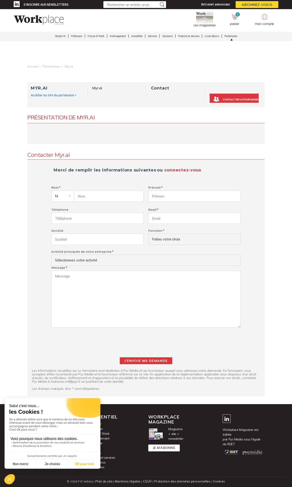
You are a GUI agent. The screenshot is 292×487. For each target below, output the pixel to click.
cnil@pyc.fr (73, 381)
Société (57, 230)
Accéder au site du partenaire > (53, 95)
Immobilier (137, 36)
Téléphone (59, 209)
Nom (54, 187)
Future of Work (96, 36)
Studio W (60, 36)
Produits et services (188, 36)
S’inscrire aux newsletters (45, 4)
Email (152, 209)
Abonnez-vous (257, 4)
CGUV (148, 481)
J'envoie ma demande (146, 361)
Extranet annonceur (215, 4)
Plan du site (105, 481)
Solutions (167, 36)
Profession (76, 36)
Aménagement (118, 36)
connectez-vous (182, 170)
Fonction (155, 230)
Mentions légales (129, 481)
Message (58, 267)
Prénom (154, 187)
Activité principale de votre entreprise (81, 251)
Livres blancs (212, 36)
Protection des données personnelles (181, 481)
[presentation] (146, 342)
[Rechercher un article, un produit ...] (134, 4)
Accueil (32, 66)
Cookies (217, 481)
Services (152, 36)
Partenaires (230, 36)
